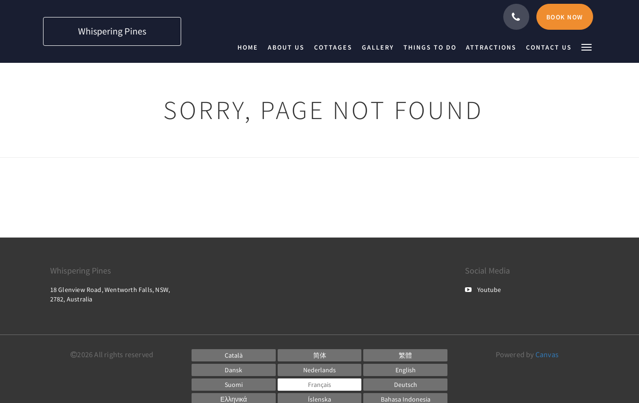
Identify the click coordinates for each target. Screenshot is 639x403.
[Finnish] (234, 384)
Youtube (483, 289)
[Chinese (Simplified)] (320, 355)
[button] (586, 46)
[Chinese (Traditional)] (405, 355)
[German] (405, 384)
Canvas (547, 354)
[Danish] (234, 370)
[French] (320, 384)
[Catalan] (234, 355)
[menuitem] (250, 47)
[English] (405, 370)
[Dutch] (320, 370)
